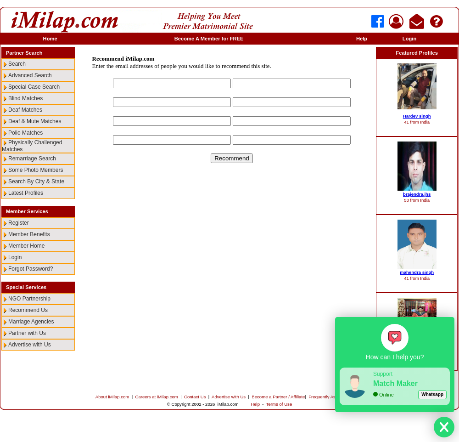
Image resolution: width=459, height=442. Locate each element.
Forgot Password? (30, 269)
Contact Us (195, 396)
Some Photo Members (35, 170)
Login (409, 38)
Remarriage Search (32, 158)
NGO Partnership (29, 298)
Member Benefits (29, 234)
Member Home (26, 246)
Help (361, 38)
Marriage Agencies (31, 321)
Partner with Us (27, 333)
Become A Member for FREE (209, 38)
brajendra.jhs (417, 194)
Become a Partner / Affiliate (278, 396)
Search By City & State (36, 181)
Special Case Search (34, 87)
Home (50, 38)
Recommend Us (28, 310)
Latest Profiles (25, 193)
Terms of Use (279, 404)
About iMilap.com (112, 396)
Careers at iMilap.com (156, 396)
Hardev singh (417, 116)
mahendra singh (417, 272)
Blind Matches (25, 98)
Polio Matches (25, 133)
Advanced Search (30, 75)
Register (18, 223)
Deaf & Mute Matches (34, 121)
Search (17, 64)
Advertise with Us (29, 344)
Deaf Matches (25, 110)
